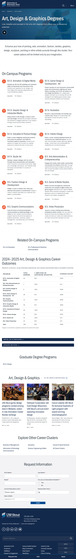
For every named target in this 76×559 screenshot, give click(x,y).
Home (3, 11)
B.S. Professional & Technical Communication (37, 248)
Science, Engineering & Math (37, 448)
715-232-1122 (28, 516)
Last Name (41, 472)
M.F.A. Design (7, 364)
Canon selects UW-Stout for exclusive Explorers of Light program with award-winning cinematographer (62, 408)
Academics (9, 11)
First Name (7, 472)
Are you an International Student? (48, 479)
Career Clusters (18, 11)
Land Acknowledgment (28, 524)
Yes (42, 482)
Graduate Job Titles (11, 345)
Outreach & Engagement (11, 553)
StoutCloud (25, 553)
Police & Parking (45, 553)
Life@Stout (7, 551)
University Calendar (46, 548)
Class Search (26, 551)
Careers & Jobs (45, 546)
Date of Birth (8, 496)
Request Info (12, 557)
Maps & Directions (27, 548)
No (42, 485)
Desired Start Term (44, 489)
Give (65, 552)
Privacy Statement (14, 524)
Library (43, 551)
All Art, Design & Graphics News (54, 378)
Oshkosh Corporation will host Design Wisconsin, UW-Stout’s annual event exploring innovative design (38, 408)
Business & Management (11, 445)
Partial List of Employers (13, 340)
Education (31, 445)
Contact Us (5, 524)
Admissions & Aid (9, 546)
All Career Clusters (59, 448)
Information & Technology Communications (11, 449)
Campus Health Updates (29, 546)
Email (6, 479)
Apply (66, 544)
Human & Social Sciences (61, 445)
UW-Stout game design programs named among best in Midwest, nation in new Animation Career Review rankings (13, 408)
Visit (65, 548)
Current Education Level (12, 489)
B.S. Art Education (9, 247)
